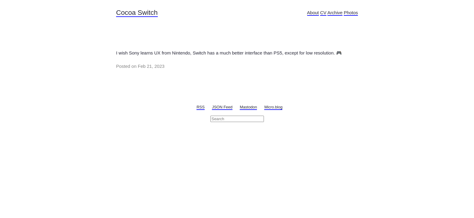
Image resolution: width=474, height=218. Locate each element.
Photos (351, 12)
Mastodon (248, 107)
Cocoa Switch (137, 12)
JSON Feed (222, 107)
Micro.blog (273, 107)
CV (323, 12)
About (313, 12)
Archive (335, 12)
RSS (200, 107)
